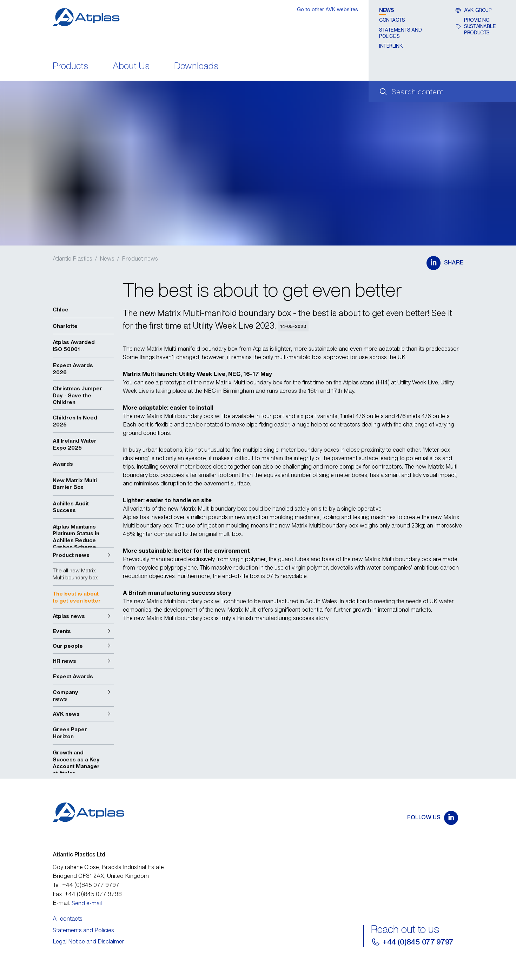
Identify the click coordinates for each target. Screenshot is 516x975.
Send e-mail (87, 903)
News (386, 10)
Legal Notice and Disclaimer (88, 941)
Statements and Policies (400, 33)
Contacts (392, 19)
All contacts (67, 918)
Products (70, 66)
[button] (83, 555)
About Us (131, 66)
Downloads (196, 66)
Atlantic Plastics (72, 258)
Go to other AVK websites (327, 9)
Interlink (391, 45)
